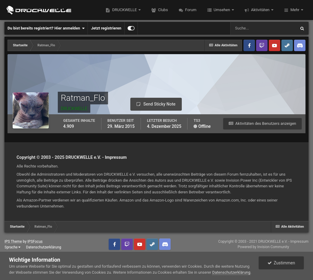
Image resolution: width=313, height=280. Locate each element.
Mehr (295, 10)
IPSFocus (34, 241)
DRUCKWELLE (124, 10)
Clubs (162, 10)
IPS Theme (13, 241)
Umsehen (222, 10)
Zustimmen (281, 262)
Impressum (116, 157)
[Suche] (263, 28)
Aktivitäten (260, 10)
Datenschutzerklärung (43, 247)
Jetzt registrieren (106, 28)
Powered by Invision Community (263, 247)
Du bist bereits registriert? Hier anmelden (46, 28)
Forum (190, 10)
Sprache (12, 247)
